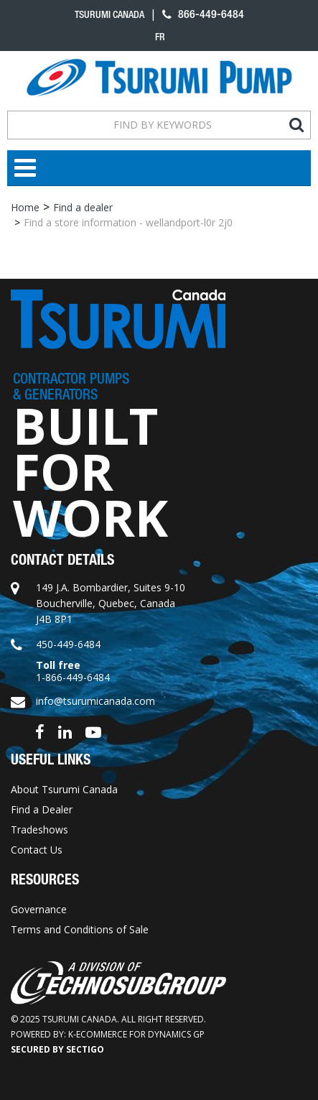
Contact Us (36, 849)
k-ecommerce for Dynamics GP (136, 1034)
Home (25, 207)
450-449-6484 (68, 644)
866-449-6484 (203, 14)
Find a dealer (83, 207)
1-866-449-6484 (73, 677)
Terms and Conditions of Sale (80, 929)
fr (160, 36)
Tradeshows (39, 829)
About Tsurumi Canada (64, 789)
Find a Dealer (42, 809)
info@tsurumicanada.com (95, 701)
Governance (39, 909)
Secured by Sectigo (57, 1049)
